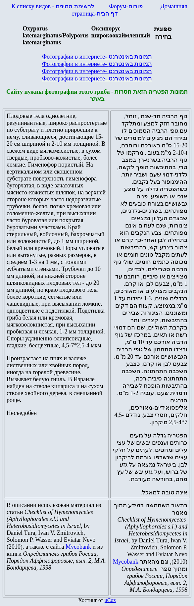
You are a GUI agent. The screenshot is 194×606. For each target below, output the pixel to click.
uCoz (110, 600)
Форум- (126, 6)
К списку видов (53, 6)
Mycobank (78, 546)
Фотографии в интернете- (97, 56)
